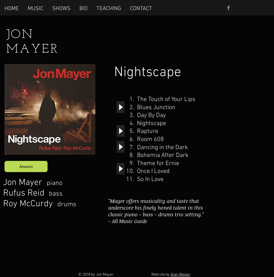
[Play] (120, 107)
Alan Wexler (180, 274)
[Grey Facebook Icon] (228, 8)
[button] (35, 8)
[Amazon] (26, 166)
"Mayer (116, 201)
